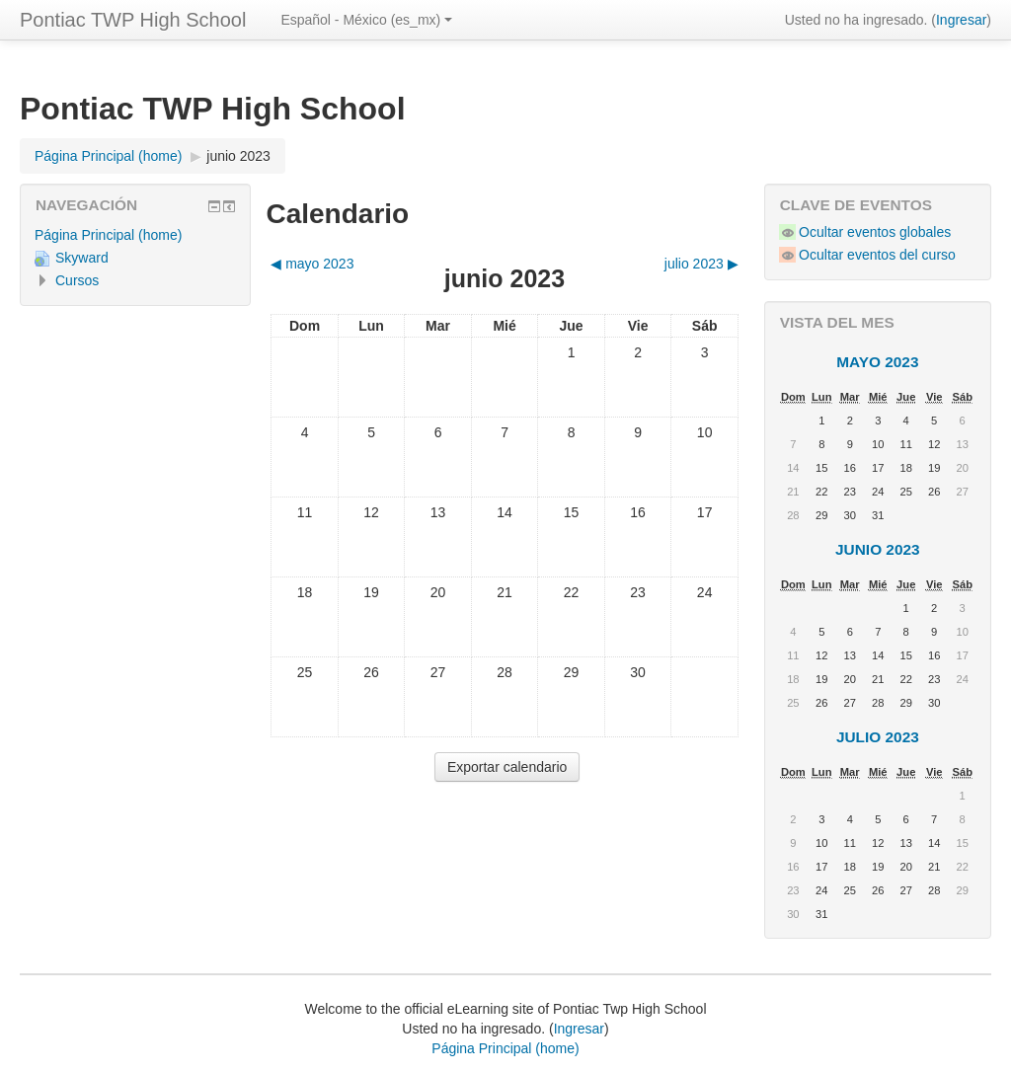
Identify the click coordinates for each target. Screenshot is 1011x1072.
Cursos (77, 280)
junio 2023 (238, 156)
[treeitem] (135, 235)
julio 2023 (877, 736)
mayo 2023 (877, 361)
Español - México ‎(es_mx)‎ (366, 20)
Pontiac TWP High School (133, 20)
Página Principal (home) (108, 235)
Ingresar (961, 20)
